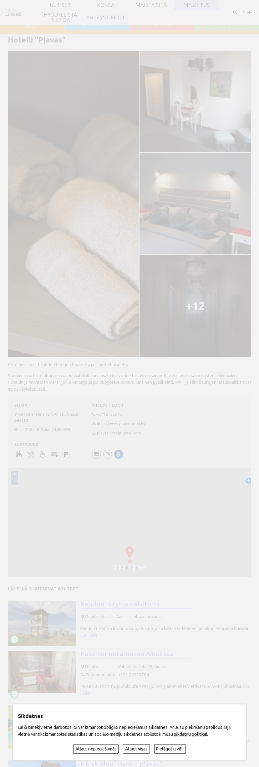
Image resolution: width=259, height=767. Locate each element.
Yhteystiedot (106, 17)
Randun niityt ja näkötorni (119, 604)
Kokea (105, 5)
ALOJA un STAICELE (227, 24)
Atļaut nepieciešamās (96, 748)
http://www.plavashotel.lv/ (121, 423)
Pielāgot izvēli (170, 748)
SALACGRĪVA (97, 24)
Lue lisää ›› (90, 635)
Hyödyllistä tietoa (60, 17)
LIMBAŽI (162, 24)
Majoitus (196, 5)
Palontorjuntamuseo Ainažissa (127, 653)
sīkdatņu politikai (190, 734)
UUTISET (60, 5)
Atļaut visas (136, 748)
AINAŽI (32, 26)
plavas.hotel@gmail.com (119, 433)
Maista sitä (151, 5)
